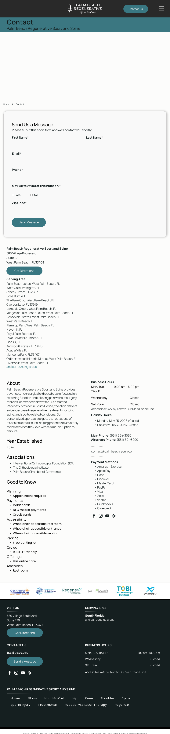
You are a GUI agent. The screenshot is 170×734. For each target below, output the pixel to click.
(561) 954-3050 (121, 435)
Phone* (17, 170)
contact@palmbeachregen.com (112, 451)
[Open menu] (161, 9)
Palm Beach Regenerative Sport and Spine (41, 689)
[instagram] (100, 516)
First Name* (20, 137)
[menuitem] (15, 698)
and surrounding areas (21, 367)
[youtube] (107, 516)
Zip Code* (19, 203)
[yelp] (114, 516)
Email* (16, 153)
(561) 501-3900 (127, 440)
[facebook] (94, 516)
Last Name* (94, 137)
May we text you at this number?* (36, 186)
